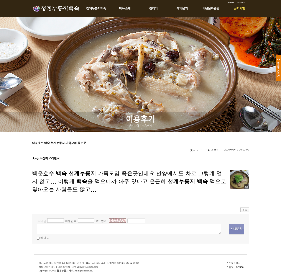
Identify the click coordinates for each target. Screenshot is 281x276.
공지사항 (239, 8)
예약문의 (182, 8)
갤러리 (153, 8)
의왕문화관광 (210, 8)
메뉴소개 (124, 8)
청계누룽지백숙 (96, 8)
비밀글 (44, 238)
